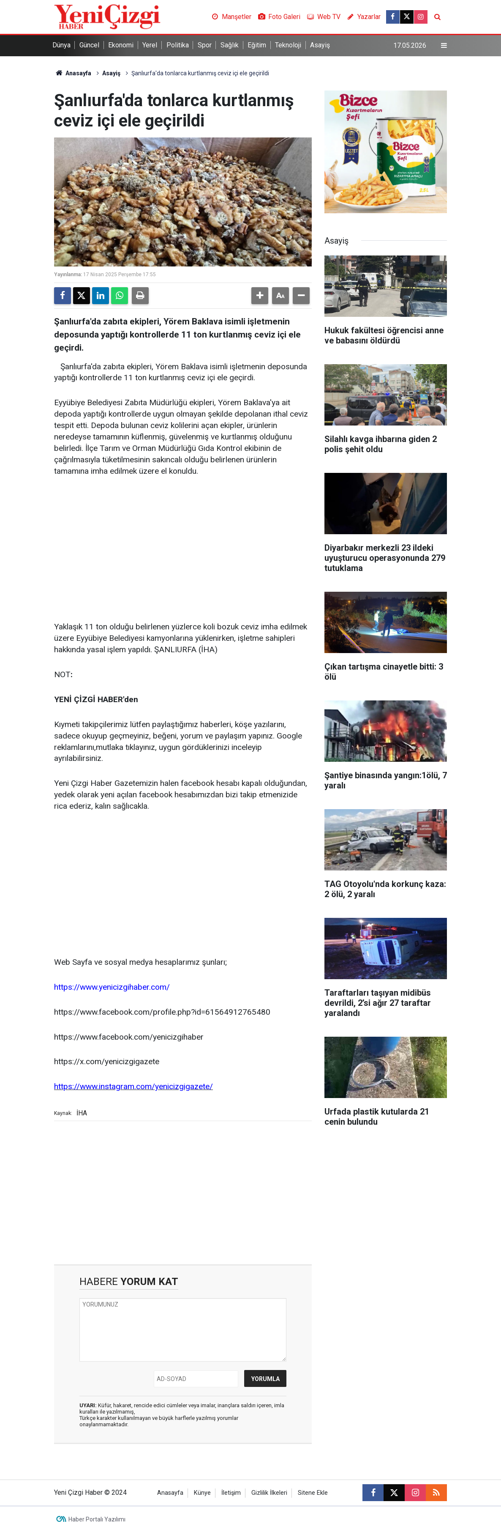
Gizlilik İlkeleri (269, 1492)
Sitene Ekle (313, 1492)
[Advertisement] (183, 549)
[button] (259, 295)
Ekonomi (120, 45)
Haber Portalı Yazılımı (96, 1519)
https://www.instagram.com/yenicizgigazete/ (133, 1086)
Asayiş (320, 45)
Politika (177, 45)
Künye (202, 1492)
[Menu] (444, 45)
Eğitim (257, 45)
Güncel (89, 45)
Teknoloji (288, 45)
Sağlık (230, 45)
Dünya (61, 45)
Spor (205, 45)
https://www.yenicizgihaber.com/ (112, 987)
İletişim (231, 1492)
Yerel (149, 45)
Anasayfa (72, 73)
